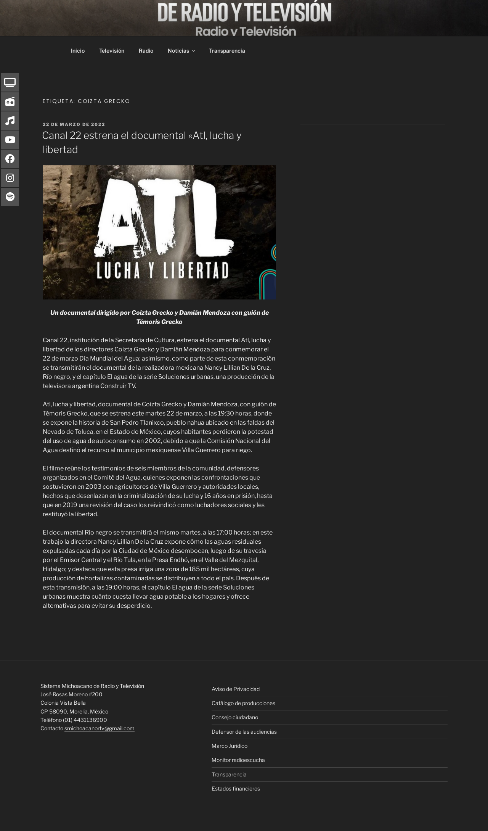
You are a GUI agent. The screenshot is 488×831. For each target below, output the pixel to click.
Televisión (111, 50)
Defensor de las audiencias (244, 731)
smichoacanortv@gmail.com (99, 728)
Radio (146, 50)
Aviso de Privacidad (236, 689)
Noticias (182, 50)
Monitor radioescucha (238, 760)
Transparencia (227, 50)
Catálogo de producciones (243, 703)
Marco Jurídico (229, 745)
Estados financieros (236, 788)
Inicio (78, 50)
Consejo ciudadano (235, 717)
